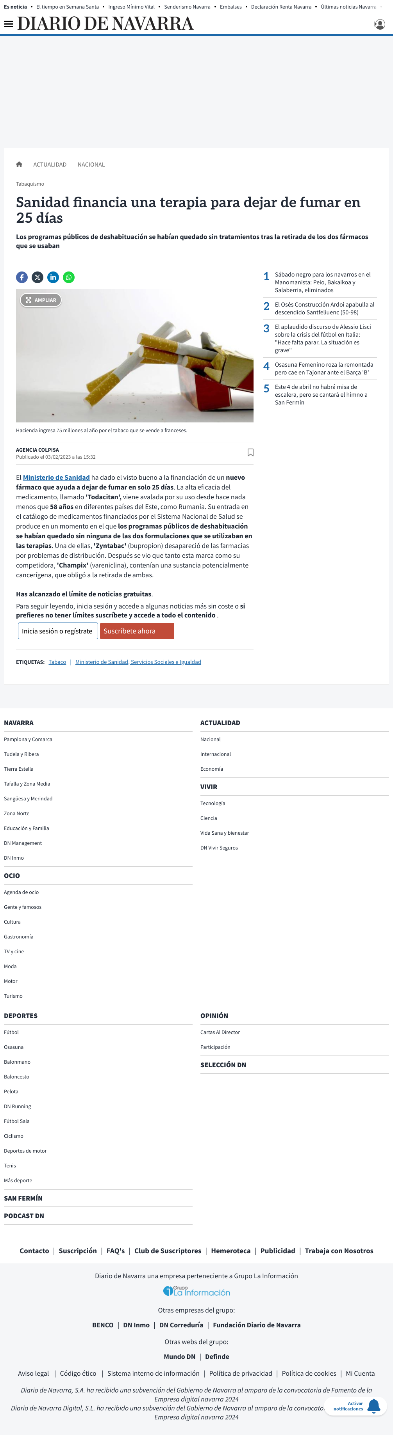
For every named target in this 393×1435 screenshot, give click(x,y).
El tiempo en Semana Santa (67, 6)
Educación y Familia (26, 828)
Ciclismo (13, 1135)
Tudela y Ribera (21, 753)
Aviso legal (34, 1373)
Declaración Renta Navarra (281, 6)
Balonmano (17, 1061)
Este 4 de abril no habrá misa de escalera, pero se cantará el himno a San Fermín (321, 394)
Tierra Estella (19, 768)
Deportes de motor (25, 1150)
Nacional (91, 165)
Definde (217, 1356)
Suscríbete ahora (129, 631)
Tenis (10, 1165)
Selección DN (223, 1064)
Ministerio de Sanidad (56, 477)
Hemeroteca (231, 1251)
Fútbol (11, 1032)
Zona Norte (16, 813)
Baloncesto (16, 1076)
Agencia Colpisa (37, 449)
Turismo (13, 995)
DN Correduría (181, 1324)
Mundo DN (180, 1356)
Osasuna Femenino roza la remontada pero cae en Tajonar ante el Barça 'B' (324, 368)
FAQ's (116, 1251)
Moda (10, 966)
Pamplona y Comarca (28, 739)
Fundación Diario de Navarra (257, 1324)
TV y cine (14, 951)
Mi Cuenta (360, 1373)
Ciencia (208, 817)
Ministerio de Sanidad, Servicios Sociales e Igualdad (138, 662)
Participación (215, 1046)
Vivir (208, 786)
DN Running (17, 1106)
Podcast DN (24, 1215)
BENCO (103, 1324)
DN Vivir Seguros (219, 847)
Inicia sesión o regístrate (57, 630)
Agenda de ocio (21, 892)
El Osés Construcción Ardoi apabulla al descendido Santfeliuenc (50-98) (325, 308)
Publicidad (277, 1251)
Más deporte (18, 1180)
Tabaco (57, 662)
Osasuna (13, 1046)
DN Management (23, 842)
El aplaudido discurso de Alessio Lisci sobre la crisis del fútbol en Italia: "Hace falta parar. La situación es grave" (323, 338)
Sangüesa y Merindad (28, 798)
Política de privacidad (240, 1373)
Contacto (34, 1251)
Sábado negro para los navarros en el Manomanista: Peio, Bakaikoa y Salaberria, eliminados (323, 282)
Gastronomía (19, 936)
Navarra (19, 722)
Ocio (12, 875)
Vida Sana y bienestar (224, 832)
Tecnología (212, 803)
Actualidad (50, 165)
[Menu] (8, 24)
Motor (11, 980)
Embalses (231, 6)
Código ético (79, 1373)
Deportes (21, 1015)
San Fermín (24, 1198)
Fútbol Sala (17, 1121)
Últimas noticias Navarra (349, 6)
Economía (211, 768)
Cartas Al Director (220, 1032)
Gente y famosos (22, 906)
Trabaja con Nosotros (339, 1251)
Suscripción (78, 1251)
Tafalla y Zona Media (27, 783)
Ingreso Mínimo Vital (131, 6)
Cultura (12, 921)
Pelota (11, 1091)
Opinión (214, 1015)
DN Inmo (14, 857)
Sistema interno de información (153, 1373)
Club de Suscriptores (167, 1251)
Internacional (215, 753)
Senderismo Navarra (187, 6)
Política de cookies (309, 1373)
